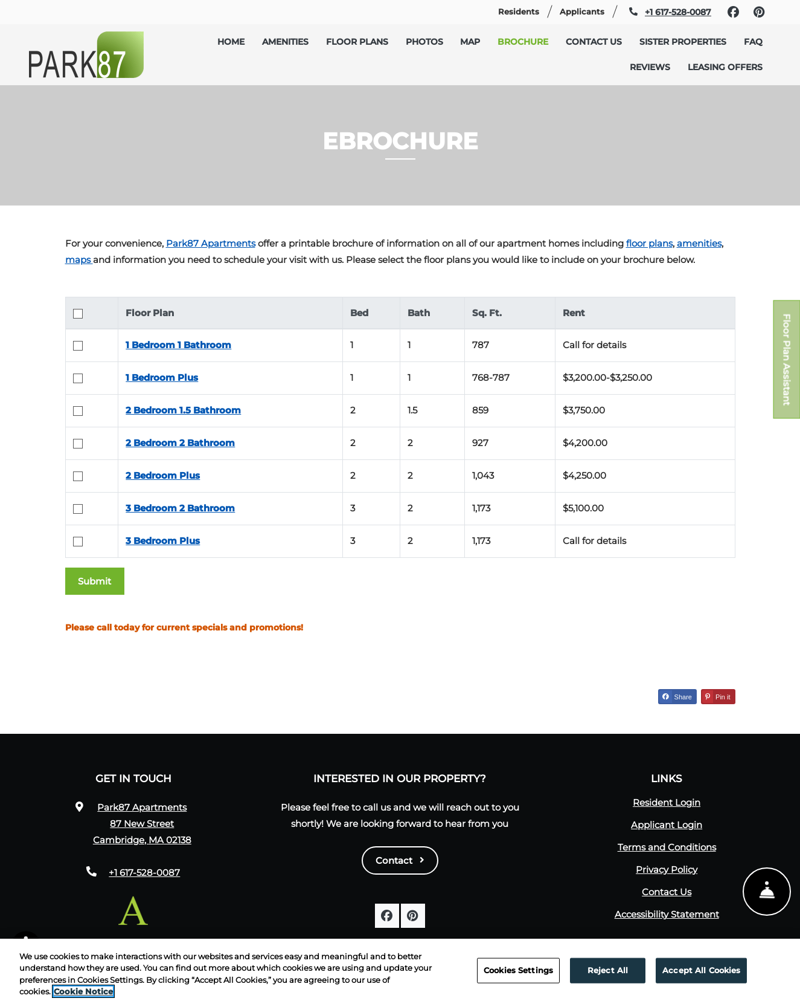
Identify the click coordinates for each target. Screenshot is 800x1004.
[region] (400, 971)
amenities (699, 243)
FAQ (753, 41)
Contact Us (594, 41)
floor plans (649, 243)
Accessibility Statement (667, 914)
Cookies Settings (518, 970)
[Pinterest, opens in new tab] (759, 12)
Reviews (650, 67)
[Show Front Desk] (767, 893)
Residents (523, 10)
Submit (94, 581)
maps (79, 259)
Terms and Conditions (667, 847)
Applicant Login (666, 825)
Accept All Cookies (701, 970)
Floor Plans (357, 41)
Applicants (587, 10)
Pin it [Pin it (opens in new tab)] (716, 696)
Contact (400, 860)
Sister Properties (682, 41)
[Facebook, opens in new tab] (733, 12)
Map (470, 41)
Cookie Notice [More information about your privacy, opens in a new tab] (83, 991)
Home (231, 41)
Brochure (523, 41)
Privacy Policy (666, 869)
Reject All (607, 970)
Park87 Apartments (210, 243)
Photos (424, 41)
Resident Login (666, 802)
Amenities (285, 41)
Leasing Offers (725, 67)
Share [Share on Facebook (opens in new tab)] (675, 696)
